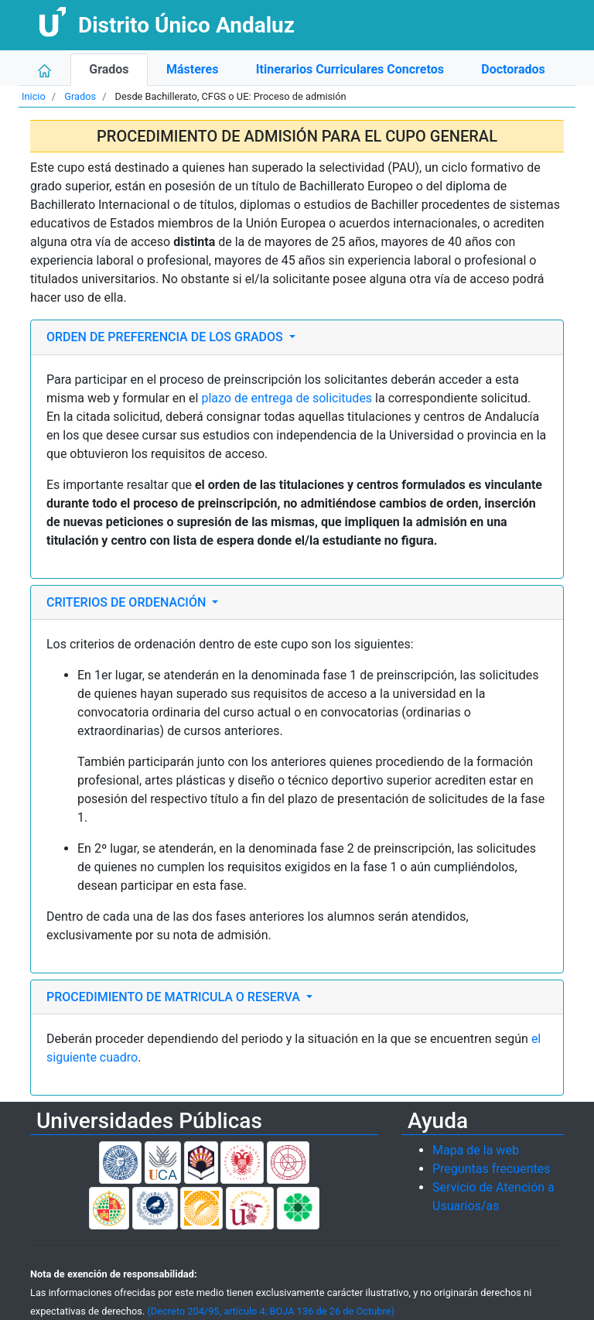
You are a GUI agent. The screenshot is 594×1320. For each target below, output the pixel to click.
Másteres (192, 69)
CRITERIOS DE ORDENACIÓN (127, 602)
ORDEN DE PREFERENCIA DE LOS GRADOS (166, 337)
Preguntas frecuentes (491, 1168)
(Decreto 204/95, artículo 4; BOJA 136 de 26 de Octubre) (270, 1311)
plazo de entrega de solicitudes (286, 398)
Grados (108, 69)
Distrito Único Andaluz (186, 25)
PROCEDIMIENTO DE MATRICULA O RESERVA (174, 997)
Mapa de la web (475, 1150)
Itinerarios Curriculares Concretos (350, 69)
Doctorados (512, 69)
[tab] (297, 337)
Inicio (34, 96)
